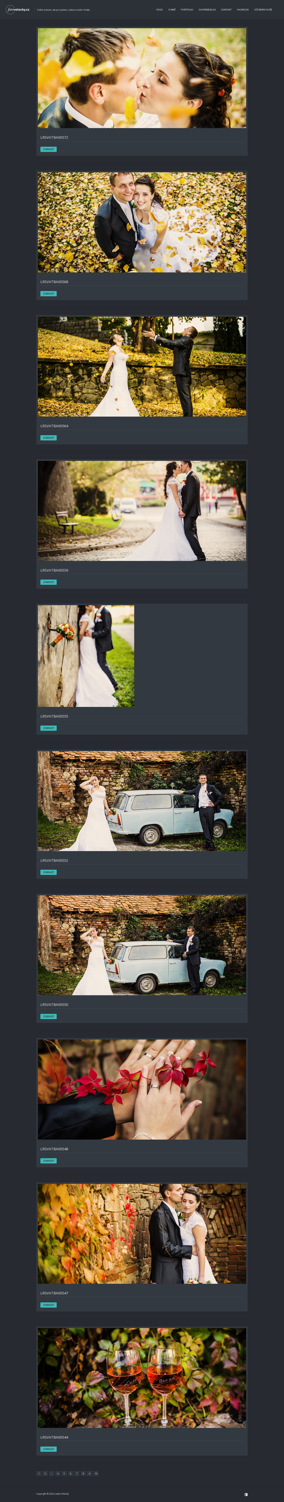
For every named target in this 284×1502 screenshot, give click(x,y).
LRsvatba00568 (54, 281)
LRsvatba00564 (54, 425)
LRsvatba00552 (54, 860)
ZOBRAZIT (48, 149)
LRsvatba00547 (54, 1293)
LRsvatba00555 (54, 716)
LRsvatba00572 (54, 137)
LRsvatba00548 (54, 1148)
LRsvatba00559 (54, 570)
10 (96, 1473)
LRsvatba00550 (54, 1004)
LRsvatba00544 (54, 1437)
